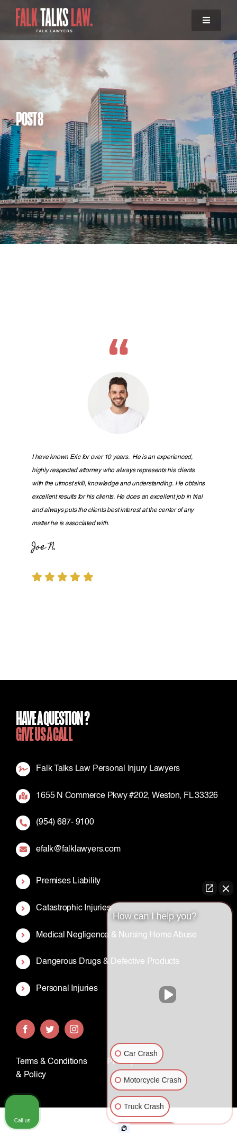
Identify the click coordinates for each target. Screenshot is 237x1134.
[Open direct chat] (209, 888)
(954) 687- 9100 (65, 822)
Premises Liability (68, 881)
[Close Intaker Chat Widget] (225, 888)
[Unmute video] (169, 994)
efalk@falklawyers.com (78, 849)
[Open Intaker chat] (124, 1128)
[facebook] (25, 1029)
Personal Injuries (66, 989)
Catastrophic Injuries (73, 908)
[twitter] (49, 1029)
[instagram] (74, 1029)
